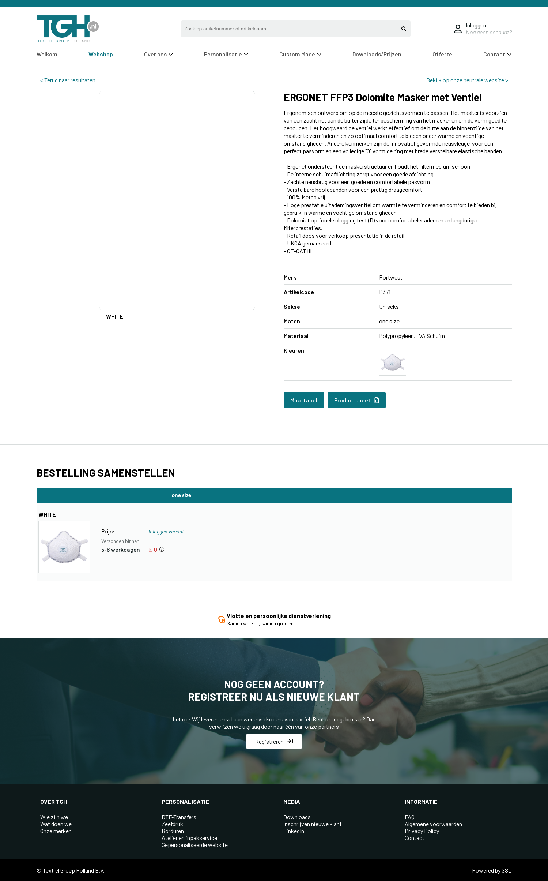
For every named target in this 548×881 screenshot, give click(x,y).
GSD (507, 870)
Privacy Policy (422, 830)
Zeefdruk (172, 823)
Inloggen (476, 25)
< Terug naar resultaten (67, 79)
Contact (497, 53)
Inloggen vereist (166, 531)
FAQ (410, 816)
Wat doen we (56, 823)
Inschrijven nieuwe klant (312, 823)
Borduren (173, 830)
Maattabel (303, 400)
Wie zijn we (54, 816)
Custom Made (300, 53)
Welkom (47, 53)
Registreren (274, 741)
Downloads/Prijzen (376, 53)
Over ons (158, 53)
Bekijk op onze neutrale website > (467, 79)
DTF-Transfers (179, 816)
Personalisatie (226, 53)
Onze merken (56, 830)
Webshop (100, 53)
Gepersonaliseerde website (195, 844)
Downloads (297, 816)
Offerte (442, 53)
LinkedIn (293, 830)
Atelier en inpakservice (189, 837)
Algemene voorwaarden (433, 823)
